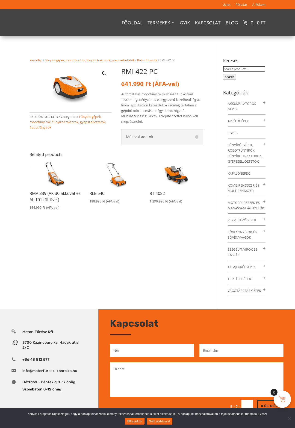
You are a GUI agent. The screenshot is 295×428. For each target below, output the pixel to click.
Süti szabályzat (159, 421)
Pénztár (241, 5)
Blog (232, 23)
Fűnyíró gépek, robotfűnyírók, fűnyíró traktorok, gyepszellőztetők (90, 60)
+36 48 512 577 (36, 359)
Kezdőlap (36, 60)
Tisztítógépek (239, 279)
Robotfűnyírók (147, 60)
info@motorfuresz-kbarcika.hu (49, 371)
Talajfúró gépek (242, 267)
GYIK (185, 23)
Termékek (159, 23)
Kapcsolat (208, 23)
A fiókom (259, 5)
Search (229, 77)
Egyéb (233, 133)
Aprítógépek (238, 121)
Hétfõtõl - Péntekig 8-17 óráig (48, 382)
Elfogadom (134, 421)
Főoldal (132, 23)
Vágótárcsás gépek (244, 290)
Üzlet (226, 5)
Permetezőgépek (242, 220)
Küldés (270, 406)
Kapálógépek (239, 173)
